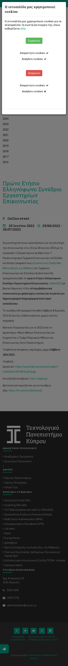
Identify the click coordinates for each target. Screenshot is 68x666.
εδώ (23, 28)
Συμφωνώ (34, 40)
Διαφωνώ (34, 73)
